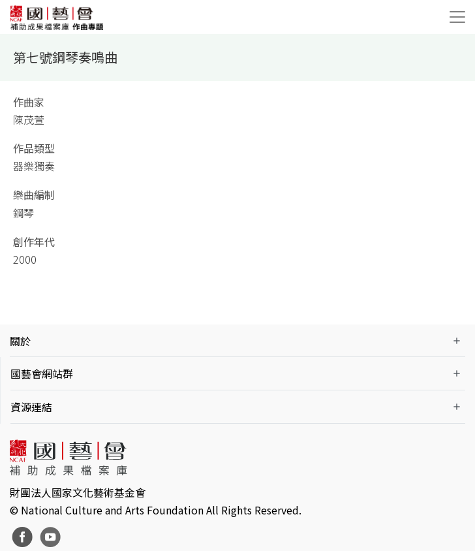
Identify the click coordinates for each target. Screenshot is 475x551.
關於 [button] (20, 341)
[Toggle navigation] (457, 17)
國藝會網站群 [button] (41, 373)
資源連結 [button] (31, 407)
